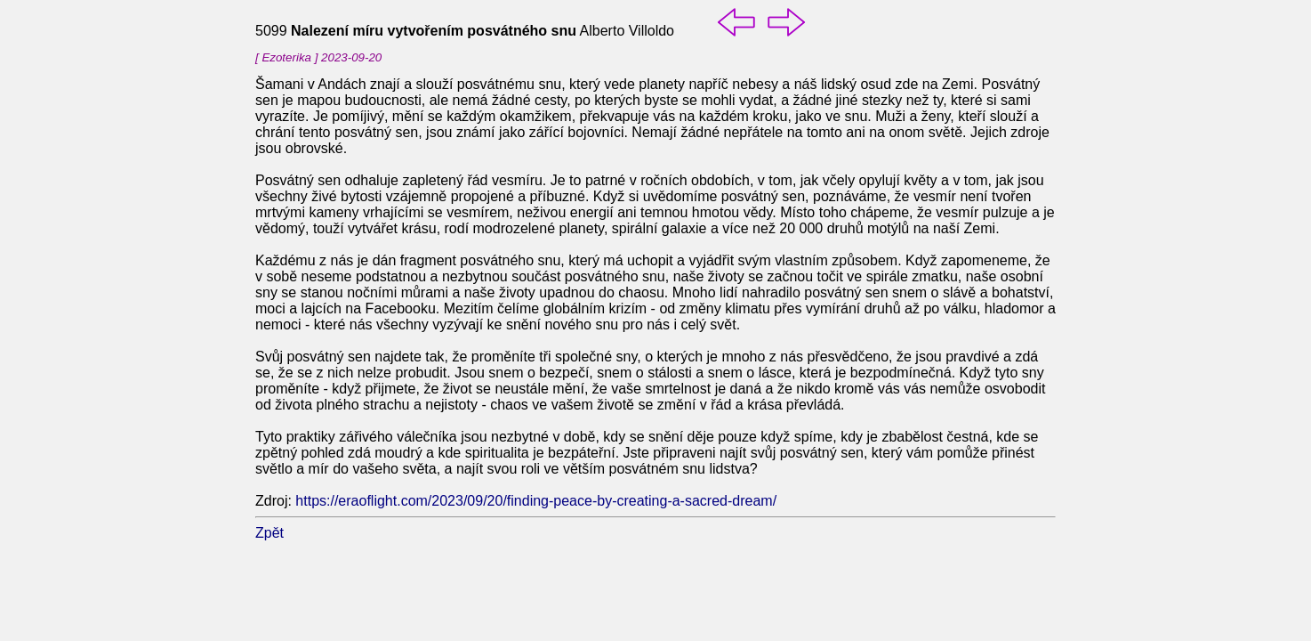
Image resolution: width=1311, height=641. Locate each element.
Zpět (269, 532)
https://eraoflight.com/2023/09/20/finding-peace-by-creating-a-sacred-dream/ (535, 500)
